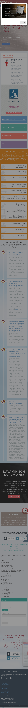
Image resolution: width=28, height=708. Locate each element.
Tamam (23, 22)
